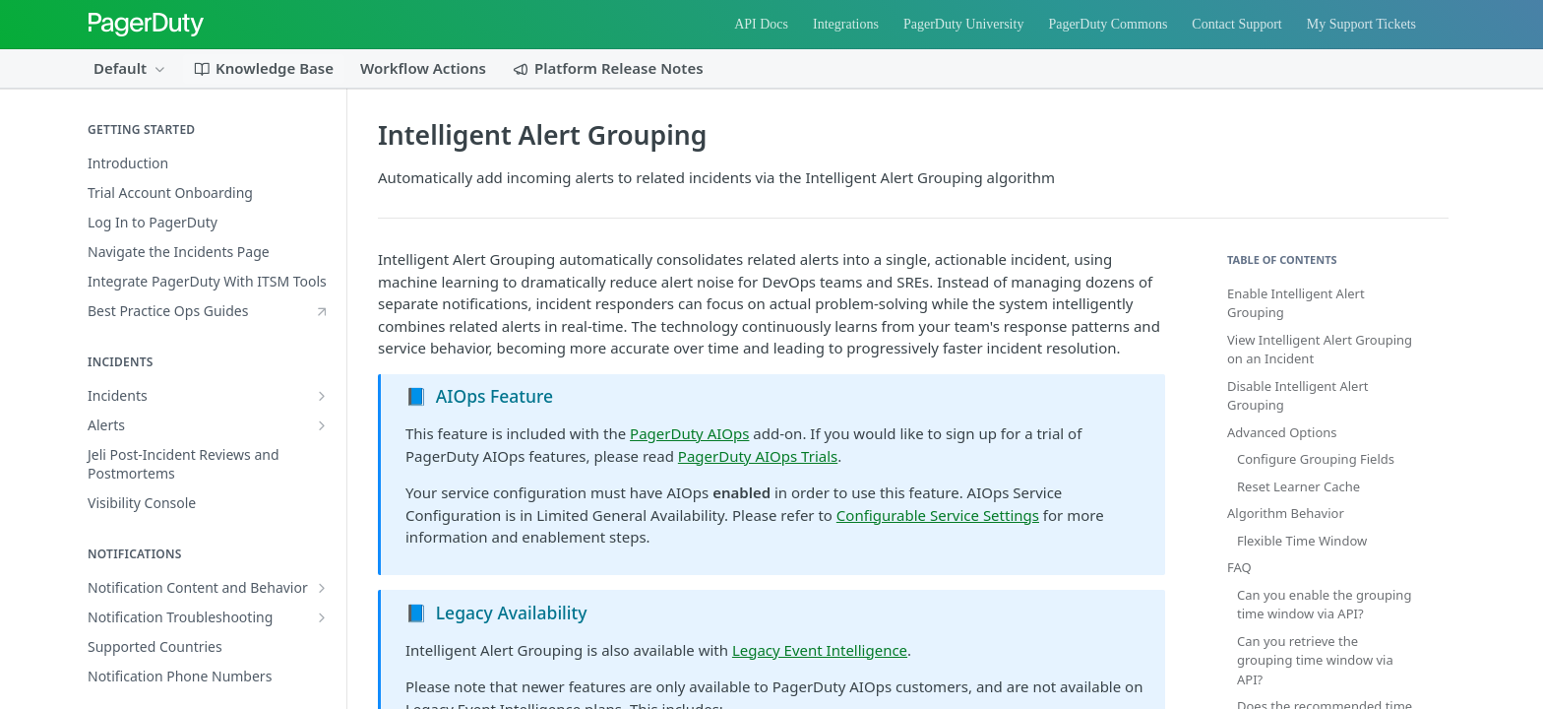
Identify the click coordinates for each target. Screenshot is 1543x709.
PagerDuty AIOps (689, 433)
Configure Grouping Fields (1315, 459)
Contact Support (1236, 24)
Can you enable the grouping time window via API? (1324, 604)
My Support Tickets (1361, 24)
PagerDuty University (963, 24)
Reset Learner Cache (1298, 486)
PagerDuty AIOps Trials (757, 456)
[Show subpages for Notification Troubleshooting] (322, 617)
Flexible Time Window (1302, 540)
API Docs (761, 24)
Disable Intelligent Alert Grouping (1297, 396)
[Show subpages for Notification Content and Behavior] (322, 588)
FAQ (1239, 567)
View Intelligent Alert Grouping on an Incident (1319, 349)
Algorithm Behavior (1285, 513)
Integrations (846, 24)
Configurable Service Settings (937, 515)
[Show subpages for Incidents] (322, 396)
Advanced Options (1282, 432)
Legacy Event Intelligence (819, 650)
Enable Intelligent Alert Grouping (1296, 303)
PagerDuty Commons (1107, 24)
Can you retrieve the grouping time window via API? (1315, 660)
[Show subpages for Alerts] (322, 425)
